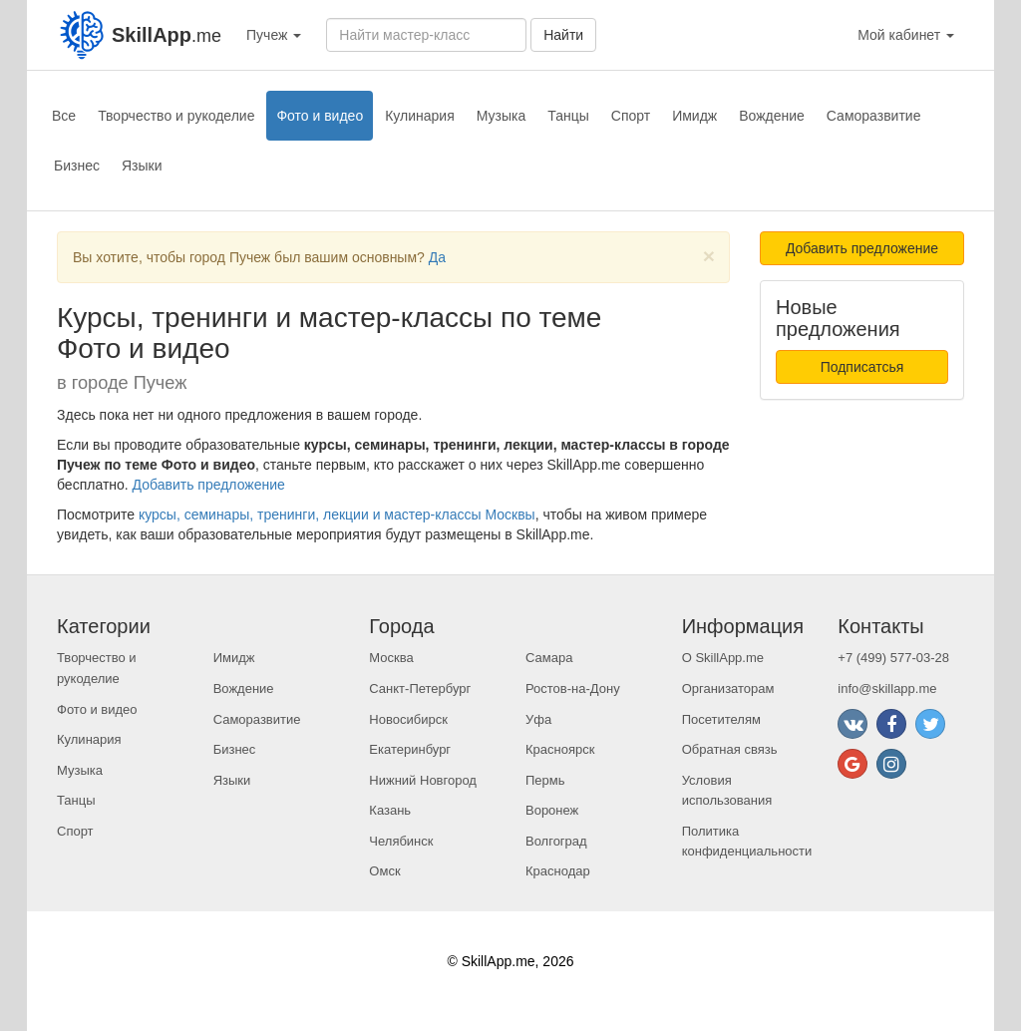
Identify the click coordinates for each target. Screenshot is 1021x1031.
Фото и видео (319, 116)
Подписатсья (862, 367)
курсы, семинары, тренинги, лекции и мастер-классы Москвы (337, 514)
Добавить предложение (209, 485)
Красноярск (559, 749)
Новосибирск (408, 719)
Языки (142, 165)
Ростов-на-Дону (572, 688)
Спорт (630, 116)
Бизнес (77, 165)
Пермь (545, 780)
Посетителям (721, 719)
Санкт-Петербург (420, 688)
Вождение (772, 116)
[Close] (709, 255)
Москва (391, 657)
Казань (390, 810)
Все (64, 116)
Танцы (568, 116)
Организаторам (728, 688)
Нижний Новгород (423, 780)
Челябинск (401, 841)
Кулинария (420, 116)
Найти (563, 35)
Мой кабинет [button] (905, 35)
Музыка (501, 116)
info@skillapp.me (887, 688)
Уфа (538, 719)
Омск (384, 870)
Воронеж (551, 810)
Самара (548, 657)
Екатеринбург (410, 749)
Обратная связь (730, 749)
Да (437, 257)
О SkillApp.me (723, 657)
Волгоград (556, 841)
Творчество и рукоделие (176, 116)
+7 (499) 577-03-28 (893, 657)
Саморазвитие (874, 116)
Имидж (694, 116)
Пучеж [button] (273, 35)
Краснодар (557, 870)
